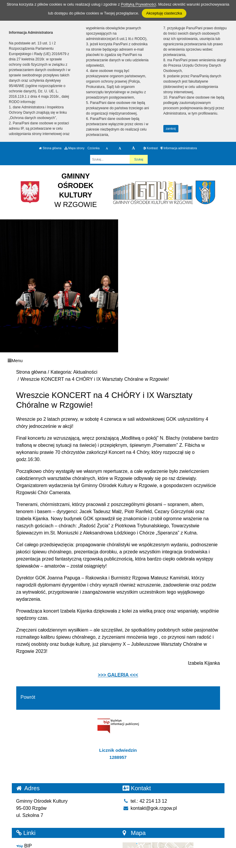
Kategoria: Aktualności (74, 372)
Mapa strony (74, 148)
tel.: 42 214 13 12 (145, 801)
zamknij (171, 128)
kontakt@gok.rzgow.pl (150, 808)
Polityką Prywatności (138, 4)
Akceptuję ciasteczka (164, 13)
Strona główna (50, 148)
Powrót (28, 697)
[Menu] (118, 360)
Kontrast (150, 148)
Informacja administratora (179, 148)
